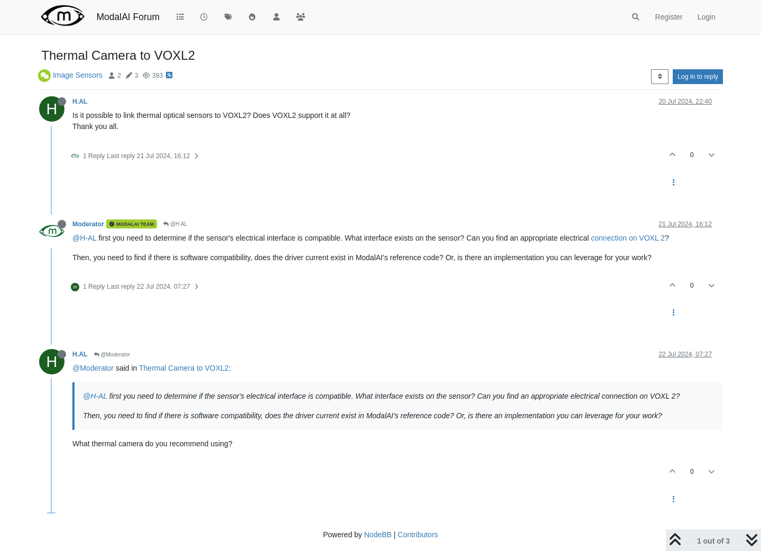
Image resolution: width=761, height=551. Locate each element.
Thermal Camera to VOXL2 (184, 368)
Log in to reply (698, 76)
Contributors (418, 534)
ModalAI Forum (128, 17)
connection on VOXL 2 (628, 238)
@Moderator (112, 354)
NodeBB (378, 534)
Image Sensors (78, 75)
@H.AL (175, 224)
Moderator (88, 224)
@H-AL (84, 238)
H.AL (80, 101)
